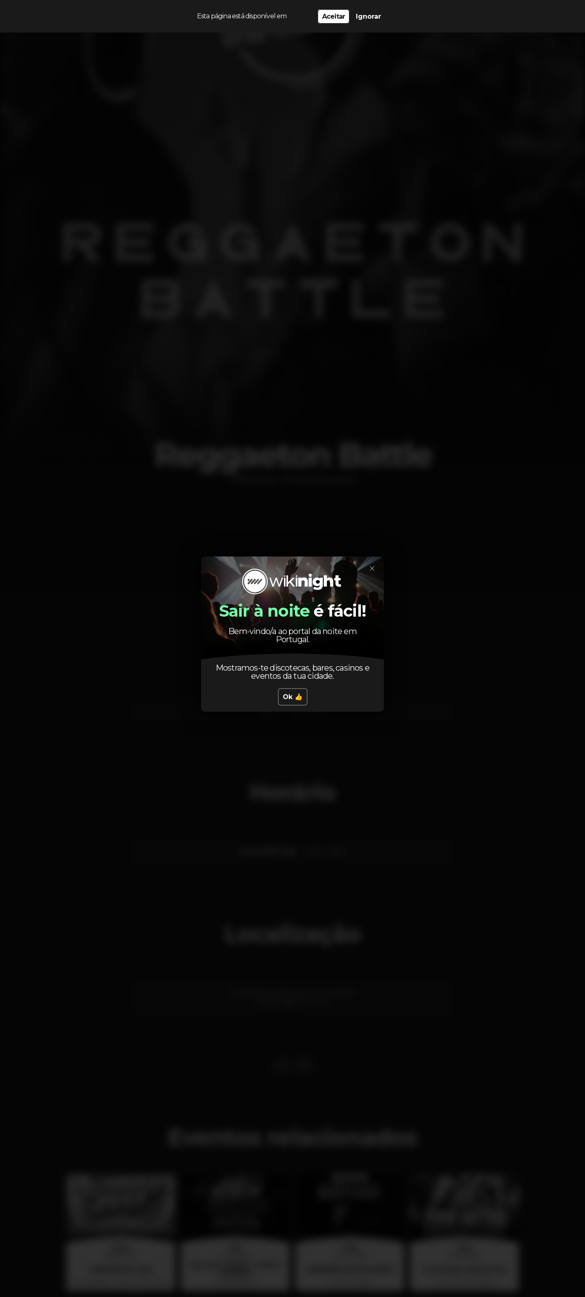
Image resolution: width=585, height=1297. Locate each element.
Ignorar (368, 16)
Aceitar (333, 16)
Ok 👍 (293, 697)
